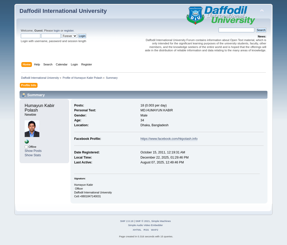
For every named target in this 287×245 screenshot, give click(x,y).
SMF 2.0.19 (126, 221)
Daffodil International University (63, 11)
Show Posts (33, 151)
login (57, 30)
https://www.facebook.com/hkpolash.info (169, 139)
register (69, 30)
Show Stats (33, 155)
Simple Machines (161, 221)
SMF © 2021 (143, 221)
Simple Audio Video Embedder (145, 225)
